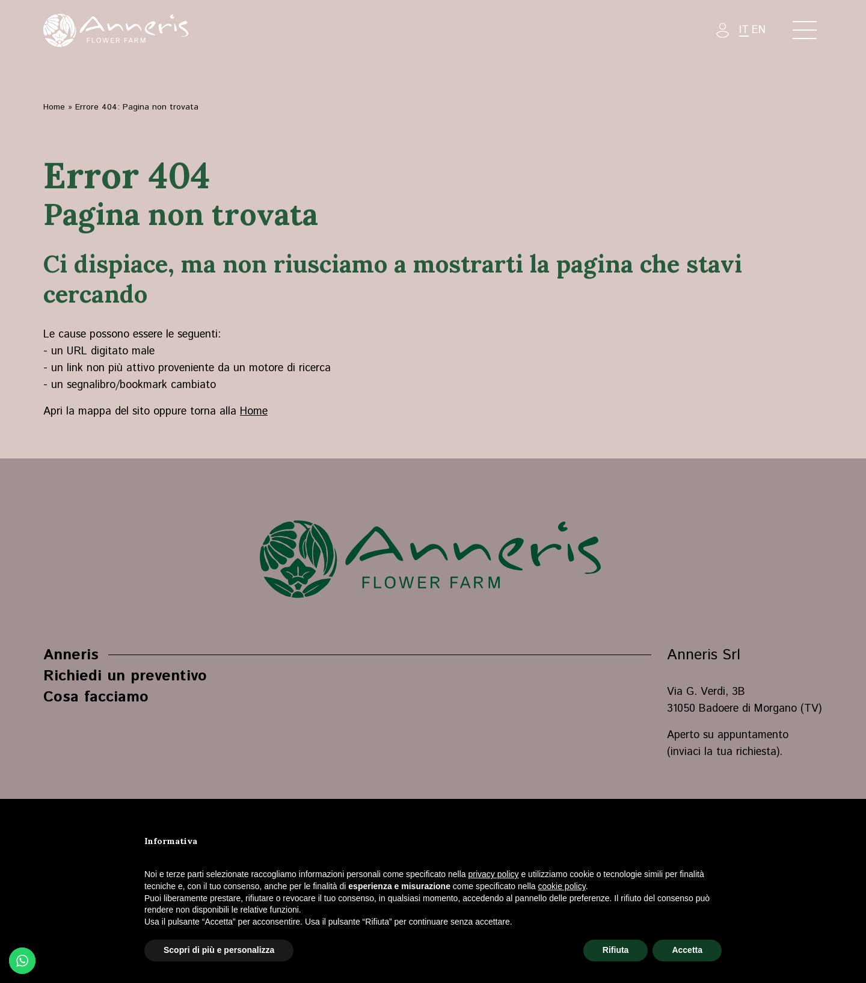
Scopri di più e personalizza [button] (219, 950)
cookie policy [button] (562, 886)
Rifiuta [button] (616, 950)
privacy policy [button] (493, 874)
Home (54, 107)
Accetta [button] (687, 950)
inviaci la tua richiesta (723, 752)
